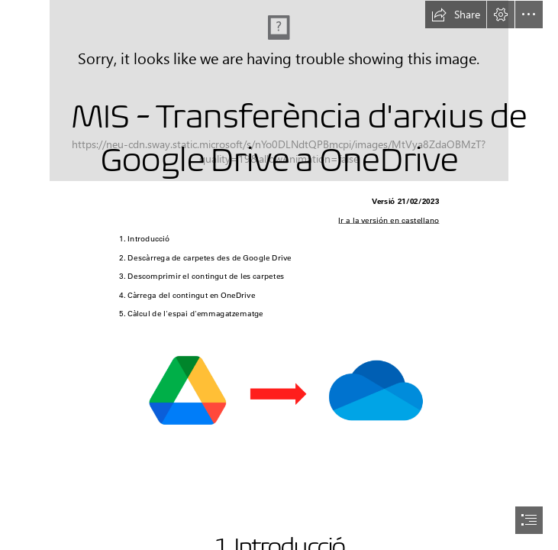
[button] (455, 14)
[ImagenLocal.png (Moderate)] (279, 389)
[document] (279, 275)
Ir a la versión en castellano (388, 220)
